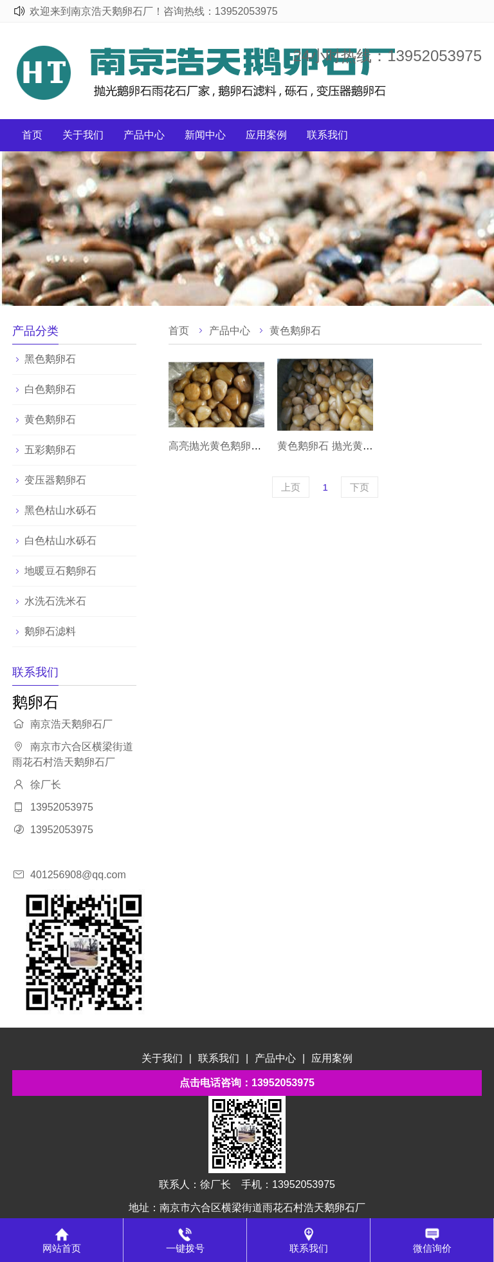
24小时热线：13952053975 (387, 55)
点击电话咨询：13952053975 (247, 1082)
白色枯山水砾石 (60, 540)
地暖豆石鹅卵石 (60, 570)
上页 (290, 487)
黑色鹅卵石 (50, 358)
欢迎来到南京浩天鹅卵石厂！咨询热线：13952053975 (154, 11)
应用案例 (266, 134)
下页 (359, 487)
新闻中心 (205, 134)
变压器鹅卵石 (55, 480)
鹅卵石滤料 (50, 631)
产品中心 (144, 134)
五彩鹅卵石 (50, 449)
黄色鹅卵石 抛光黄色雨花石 (340, 445)
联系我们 (327, 134)
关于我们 (83, 134)
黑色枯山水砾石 (60, 510)
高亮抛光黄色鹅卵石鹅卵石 (230, 445)
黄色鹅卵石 (50, 419)
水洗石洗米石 (55, 601)
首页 (32, 134)
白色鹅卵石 (50, 389)
